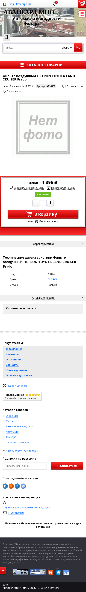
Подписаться (67, 466)
